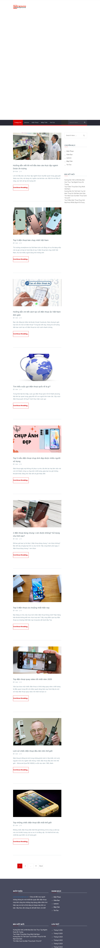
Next (43, 872)
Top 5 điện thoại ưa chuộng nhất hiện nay (32, 611)
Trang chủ (17, 122)
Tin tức (52, 122)
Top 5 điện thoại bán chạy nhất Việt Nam (31, 241)
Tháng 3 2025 (58, 940)
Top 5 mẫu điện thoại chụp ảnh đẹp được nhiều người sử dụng (74, 201)
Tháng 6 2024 (58, 943)
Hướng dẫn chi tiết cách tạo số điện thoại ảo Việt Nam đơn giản (75, 192)
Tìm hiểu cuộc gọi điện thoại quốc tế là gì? (32, 388)
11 (37, 872)
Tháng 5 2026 (58, 936)
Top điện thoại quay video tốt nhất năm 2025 (33, 684)
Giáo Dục (69, 154)
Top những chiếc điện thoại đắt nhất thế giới (33, 828)
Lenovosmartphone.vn (20, 903)
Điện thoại (35, 122)
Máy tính (44, 122)
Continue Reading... (21, 188)
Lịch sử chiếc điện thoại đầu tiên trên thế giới (33, 756)
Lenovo (26, 122)
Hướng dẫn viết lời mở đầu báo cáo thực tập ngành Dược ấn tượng (74, 182)
